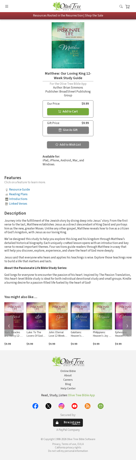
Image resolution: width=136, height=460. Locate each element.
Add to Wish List (68, 145)
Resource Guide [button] (19, 189)
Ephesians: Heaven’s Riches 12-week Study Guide (124, 338)
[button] (121, 7)
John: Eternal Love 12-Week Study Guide (57, 336)
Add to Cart (68, 111)
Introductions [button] (18, 199)
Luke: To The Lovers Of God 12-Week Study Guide (35, 338)
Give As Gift (68, 130)
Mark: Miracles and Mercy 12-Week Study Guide (12, 338)
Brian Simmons (73, 87)
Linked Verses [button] (18, 204)
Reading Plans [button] (18, 194)
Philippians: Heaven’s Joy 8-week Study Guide (102, 338)
